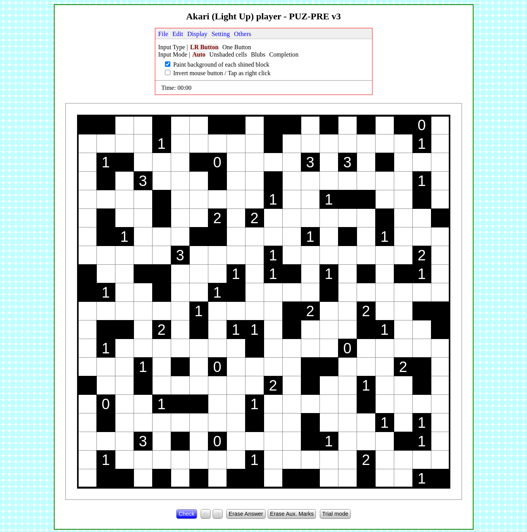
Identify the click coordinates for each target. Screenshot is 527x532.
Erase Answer (246, 514)
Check (186, 514)
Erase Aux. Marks (292, 514)
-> (217, 514)
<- (205, 514)
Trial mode (335, 514)
